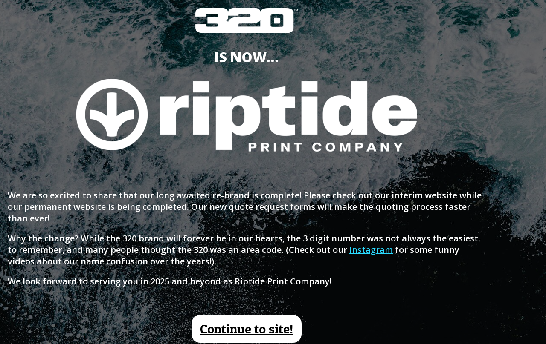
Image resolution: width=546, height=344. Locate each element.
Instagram (371, 249)
